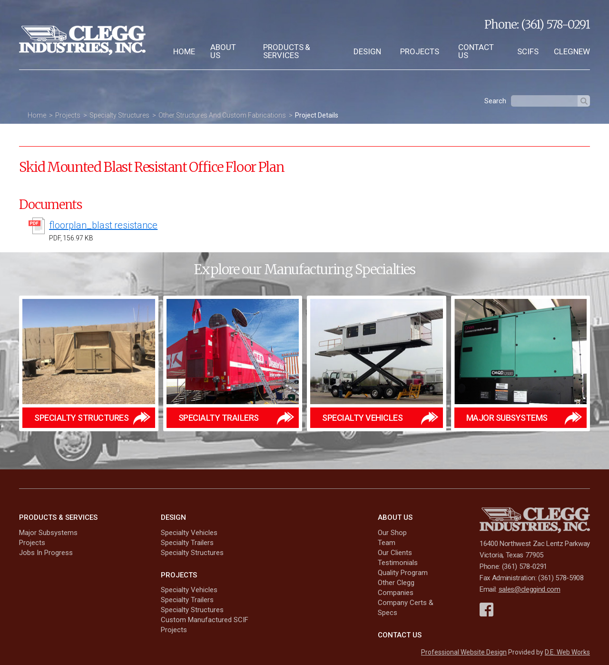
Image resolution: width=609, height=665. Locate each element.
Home (184, 51)
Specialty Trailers (187, 542)
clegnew (572, 51)
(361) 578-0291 (555, 24)
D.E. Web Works (567, 652)
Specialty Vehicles (189, 532)
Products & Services (286, 51)
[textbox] (544, 101)
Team (386, 542)
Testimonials (398, 562)
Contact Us (476, 51)
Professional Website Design (464, 652)
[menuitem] (184, 51)
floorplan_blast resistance (103, 225)
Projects (419, 51)
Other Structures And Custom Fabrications (222, 115)
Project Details (316, 115)
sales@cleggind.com (529, 589)
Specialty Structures (119, 115)
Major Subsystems (48, 532)
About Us (223, 51)
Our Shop (392, 532)
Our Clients (395, 552)
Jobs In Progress (46, 552)
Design (367, 51)
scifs (528, 51)
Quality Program (403, 572)
